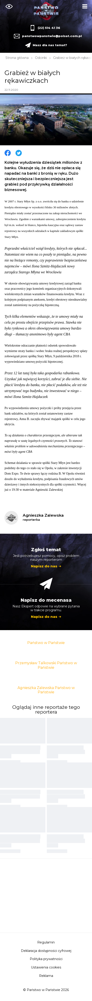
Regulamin (46, 942)
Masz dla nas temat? (50, 45)
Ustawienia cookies (46, 967)
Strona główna (17, 58)
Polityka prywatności (46, 959)
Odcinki (41, 58)
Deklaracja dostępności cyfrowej (46, 951)
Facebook (8, 153)
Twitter (18, 153)
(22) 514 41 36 (49, 28)
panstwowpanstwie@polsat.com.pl (51, 36)
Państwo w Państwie (46, 643)
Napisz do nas (44, 566)
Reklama (46, 976)
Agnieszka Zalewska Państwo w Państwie (46, 690)
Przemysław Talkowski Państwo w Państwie (46, 665)
